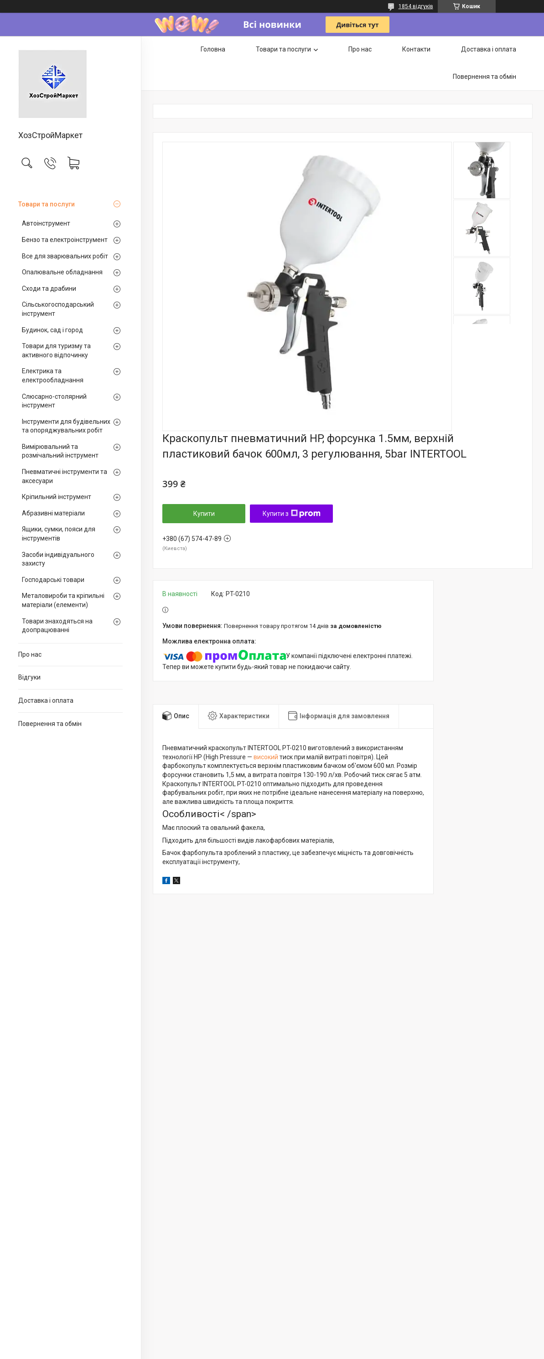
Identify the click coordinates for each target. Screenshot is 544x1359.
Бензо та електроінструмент (65, 239)
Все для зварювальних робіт (65, 256)
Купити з (292, 514)
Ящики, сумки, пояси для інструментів (58, 533)
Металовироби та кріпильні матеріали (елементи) (63, 600)
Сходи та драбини (49, 288)
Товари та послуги (46, 204)
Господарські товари (53, 579)
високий (266, 757)
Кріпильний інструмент (56, 496)
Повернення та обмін (50, 723)
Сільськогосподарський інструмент (58, 309)
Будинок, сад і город (52, 330)
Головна (213, 49)
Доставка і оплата (45, 700)
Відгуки (29, 677)
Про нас (29, 654)
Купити (204, 513)
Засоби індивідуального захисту (58, 559)
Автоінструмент (46, 223)
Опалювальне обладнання (62, 272)
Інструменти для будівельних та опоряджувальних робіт (66, 426)
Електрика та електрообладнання (52, 375)
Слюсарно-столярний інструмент (54, 401)
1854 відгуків (416, 6)
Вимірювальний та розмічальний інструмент (60, 451)
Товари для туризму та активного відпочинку (56, 350)
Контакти (416, 49)
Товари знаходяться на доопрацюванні (57, 626)
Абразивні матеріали (53, 513)
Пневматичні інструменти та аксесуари (64, 476)
